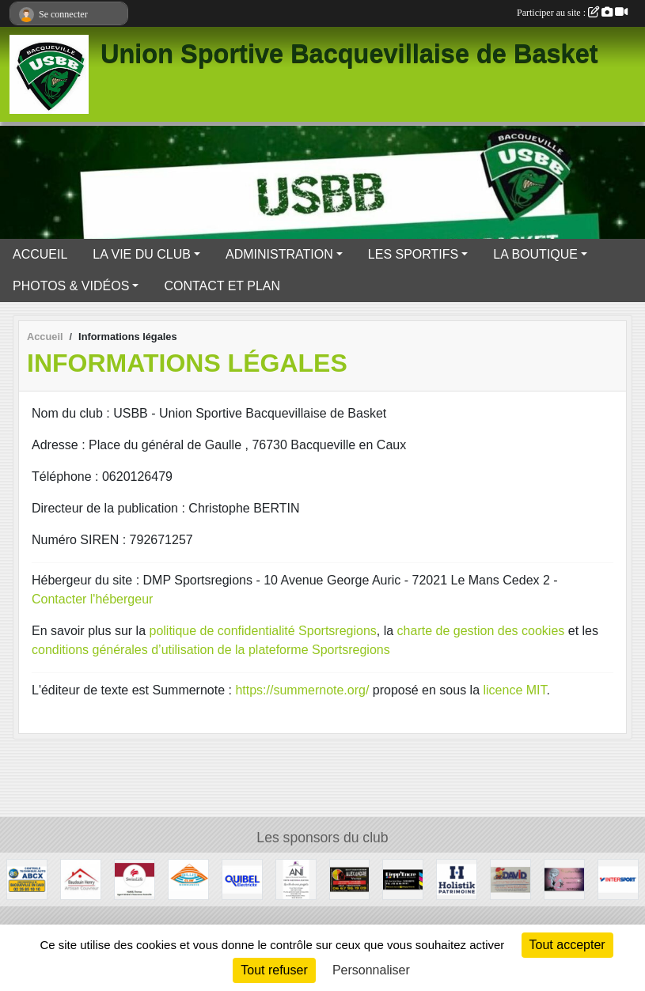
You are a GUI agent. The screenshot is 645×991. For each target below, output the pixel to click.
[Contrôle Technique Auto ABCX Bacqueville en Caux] (26, 878)
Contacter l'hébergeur (92, 599)
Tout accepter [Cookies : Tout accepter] (567, 944)
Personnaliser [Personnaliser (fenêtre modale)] (371, 970)
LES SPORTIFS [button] (413, 254)
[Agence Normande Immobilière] (296, 878)
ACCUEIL (40, 254)
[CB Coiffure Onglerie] (564, 878)
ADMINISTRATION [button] (279, 254)
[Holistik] (456, 878)
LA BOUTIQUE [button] (535, 254)
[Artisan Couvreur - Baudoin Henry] (80, 878)
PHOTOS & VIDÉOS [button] (71, 286)
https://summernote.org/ (302, 690)
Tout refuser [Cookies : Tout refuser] (274, 970)
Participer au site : (572, 12)
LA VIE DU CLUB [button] (142, 254)
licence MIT (514, 690)
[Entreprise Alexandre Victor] (349, 878)
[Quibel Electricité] (242, 878)
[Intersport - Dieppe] (618, 878)
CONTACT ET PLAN (222, 286)
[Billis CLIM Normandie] (188, 878)
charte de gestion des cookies (481, 630)
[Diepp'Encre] (402, 878)
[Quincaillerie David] (510, 878)
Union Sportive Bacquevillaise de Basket (349, 54)
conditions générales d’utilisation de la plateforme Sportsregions (211, 649)
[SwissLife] (134, 878)
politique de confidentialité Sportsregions (263, 630)
